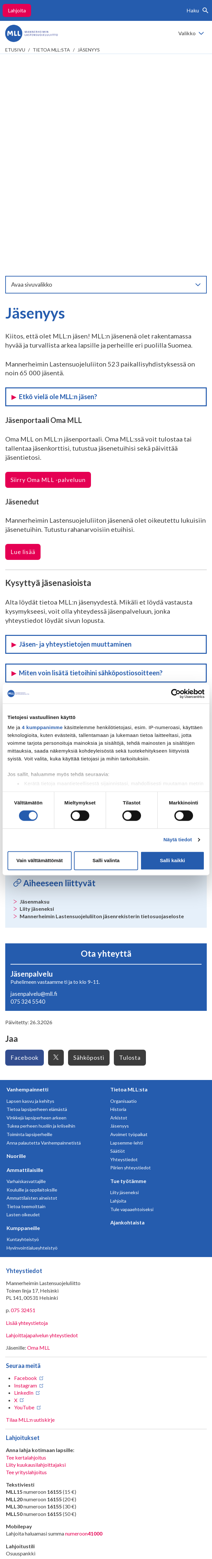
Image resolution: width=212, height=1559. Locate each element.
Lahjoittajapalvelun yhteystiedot (42, 1124)
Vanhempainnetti (27, 878)
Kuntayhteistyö (23, 1028)
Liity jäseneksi (124, 981)
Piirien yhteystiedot (130, 956)
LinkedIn (23, 1181)
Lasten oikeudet (23, 1003)
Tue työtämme (128, 970)
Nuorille (16, 944)
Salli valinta (106, 860)
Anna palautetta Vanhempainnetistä (44, 931)
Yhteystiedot (124, 948)
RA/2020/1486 (23, 1369)
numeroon (83, 1322)
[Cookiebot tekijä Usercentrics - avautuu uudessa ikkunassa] (175, 693)
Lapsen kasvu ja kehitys (30, 889)
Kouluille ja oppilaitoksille (32, 978)
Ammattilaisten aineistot (32, 986)
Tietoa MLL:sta (51, 49)
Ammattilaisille (25, 958)
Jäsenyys (89, 49)
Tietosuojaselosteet (84, 1490)
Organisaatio (123, 889)
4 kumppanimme (42, 727)
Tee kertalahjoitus (26, 1246)
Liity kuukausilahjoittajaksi (36, 1253)
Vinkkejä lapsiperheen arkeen (36, 906)
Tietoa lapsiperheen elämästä (37, 898)
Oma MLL (38, 1136)
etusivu (15, 49)
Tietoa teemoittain (26, 995)
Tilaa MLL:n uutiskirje (30, 1208)
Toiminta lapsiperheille (29, 923)
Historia (118, 898)
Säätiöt (117, 939)
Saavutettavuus (133, 1490)
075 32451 (23, 1099)
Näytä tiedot (178, 840)
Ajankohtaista (127, 1011)
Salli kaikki (172, 860)
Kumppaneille (23, 1016)
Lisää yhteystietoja (27, 1111)
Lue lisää (22, 340)
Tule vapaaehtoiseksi (131, 998)
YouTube (24, 1196)
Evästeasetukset (106, 1500)
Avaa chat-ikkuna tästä (31, 1466)
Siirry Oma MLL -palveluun (48, 268)
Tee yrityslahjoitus (26, 1261)
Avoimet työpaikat (129, 923)
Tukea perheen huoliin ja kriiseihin (41, 914)
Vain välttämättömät (39, 860)
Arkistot (118, 906)
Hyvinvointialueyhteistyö (32, 1036)
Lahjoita (17, 10)
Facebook (25, 1166)
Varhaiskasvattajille (26, 970)
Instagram (25, 1174)
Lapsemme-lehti (126, 931)
